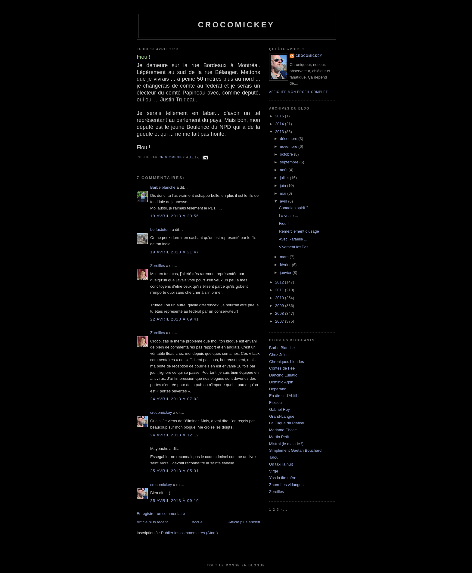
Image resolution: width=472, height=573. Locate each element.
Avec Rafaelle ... (293, 239)
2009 (280, 305)
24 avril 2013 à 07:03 (174, 399)
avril (284, 201)
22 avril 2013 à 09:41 (174, 319)
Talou (273, 457)
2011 (280, 290)
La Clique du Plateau (287, 423)
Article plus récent (152, 522)
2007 (280, 321)
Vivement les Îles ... (295, 247)
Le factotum (160, 229)
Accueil (198, 522)
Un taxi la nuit (281, 464)
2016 (280, 116)
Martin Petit (279, 437)
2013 (280, 131)
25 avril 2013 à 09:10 (174, 500)
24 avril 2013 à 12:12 (174, 435)
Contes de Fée (282, 368)
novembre (289, 146)
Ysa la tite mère (282, 477)
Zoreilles (157, 265)
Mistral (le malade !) (286, 443)
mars (285, 257)
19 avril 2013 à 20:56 (174, 216)
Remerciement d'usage (299, 231)
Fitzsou (275, 402)
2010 (280, 298)
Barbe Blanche (282, 347)
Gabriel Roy (279, 409)
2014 (280, 124)
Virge (273, 471)
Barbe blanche (162, 187)
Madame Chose (283, 430)
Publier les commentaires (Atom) (189, 533)
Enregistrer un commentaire (161, 513)
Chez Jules (278, 354)
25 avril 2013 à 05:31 (174, 471)
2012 (280, 282)
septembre (290, 162)
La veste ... (288, 215)
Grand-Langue (281, 416)
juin (283, 185)
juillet (285, 177)
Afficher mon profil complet (298, 92)
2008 (280, 313)
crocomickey (236, 24)
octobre (287, 154)
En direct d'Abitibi (284, 395)
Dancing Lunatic (283, 375)
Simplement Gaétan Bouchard (295, 450)
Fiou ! (284, 223)
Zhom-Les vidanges (286, 484)
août (284, 170)
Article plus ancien (244, 522)
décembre (289, 138)
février (286, 264)
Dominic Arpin (281, 382)
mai (283, 193)
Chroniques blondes (286, 361)
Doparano (277, 389)
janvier (286, 272)
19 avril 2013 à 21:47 (174, 252)
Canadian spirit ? (293, 208)
